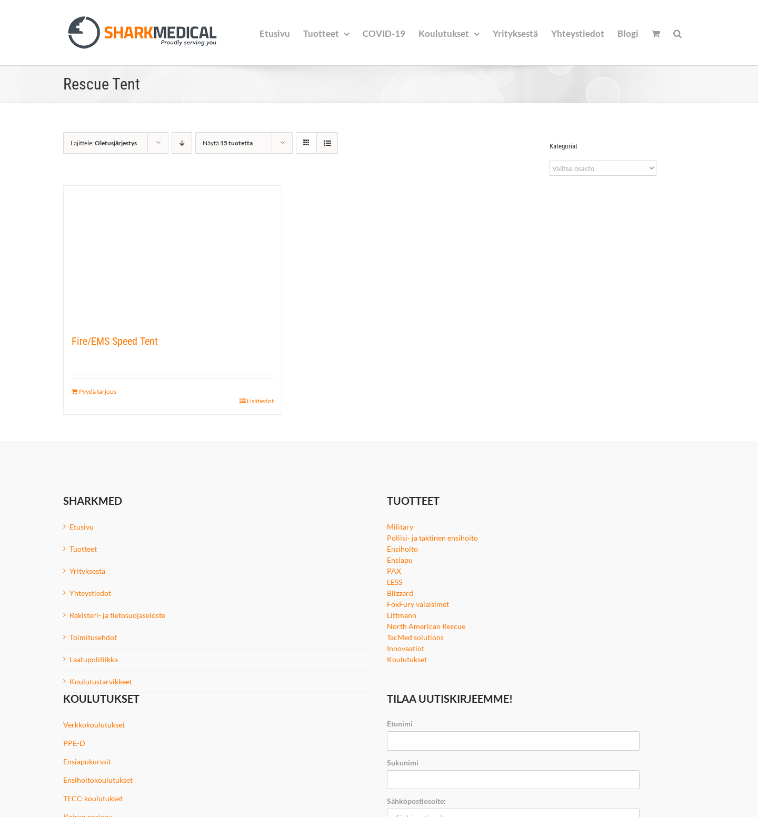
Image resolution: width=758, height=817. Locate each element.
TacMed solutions (415, 637)
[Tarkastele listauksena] (327, 143)
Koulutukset (407, 659)
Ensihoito (402, 548)
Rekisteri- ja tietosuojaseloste (117, 615)
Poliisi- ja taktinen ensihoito (432, 537)
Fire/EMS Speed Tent (115, 341)
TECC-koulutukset (93, 798)
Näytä (228, 143)
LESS (394, 581)
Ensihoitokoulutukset (98, 779)
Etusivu (81, 526)
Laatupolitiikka (93, 659)
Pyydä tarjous (97, 391)
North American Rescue (426, 626)
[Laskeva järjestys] (182, 143)
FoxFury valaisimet (418, 604)
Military (400, 526)
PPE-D (74, 743)
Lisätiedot (260, 401)
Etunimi (400, 723)
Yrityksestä (87, 570)
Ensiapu (400, 559)
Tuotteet (83, 548)
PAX (394, 570)
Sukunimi (402, 762)
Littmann (401, 615)
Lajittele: (104, 143)
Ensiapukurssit (87, 761)
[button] (677, 32)
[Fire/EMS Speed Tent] (173, 254)
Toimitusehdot (93, 637)
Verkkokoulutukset (94, 724)
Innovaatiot (405, 648)
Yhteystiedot (90, 593)
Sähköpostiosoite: (416, 800)
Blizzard (400, 593)
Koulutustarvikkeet (100, 681)
